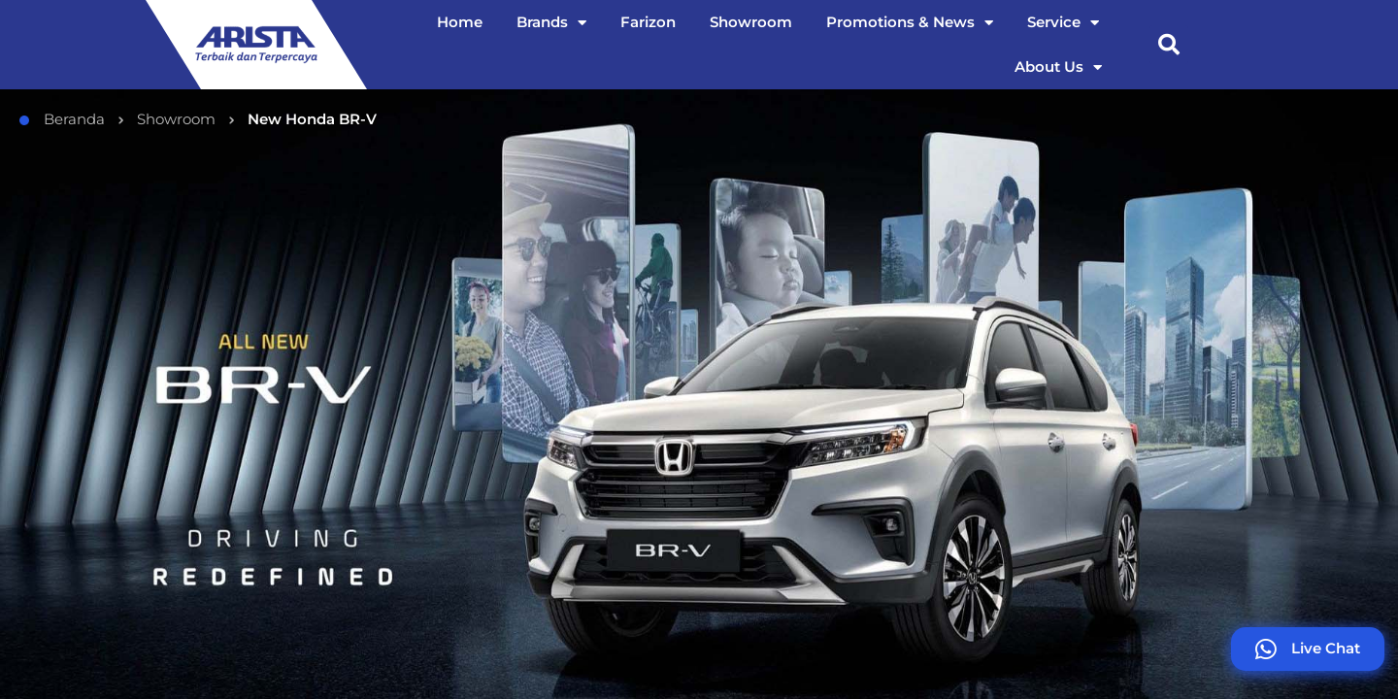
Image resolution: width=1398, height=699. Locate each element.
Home (460, 22)
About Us (1058, 67)
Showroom (751, 22)
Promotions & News (909, 23)
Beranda (62, 116)
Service (1063, 23)
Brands (551, 23)
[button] (1168, 44)
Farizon (648, 22)
